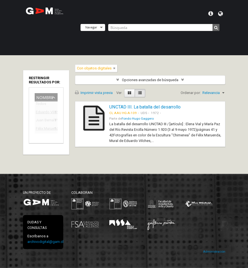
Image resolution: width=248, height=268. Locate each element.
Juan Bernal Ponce (42, 121)
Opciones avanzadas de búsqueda (150, 80)
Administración (214, 251)
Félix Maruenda (42, 129)
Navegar (91, 27)
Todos (41, 105)
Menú (211, 14)
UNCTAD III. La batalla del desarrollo (145, 107)
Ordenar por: (191, 93)
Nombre (44, 97)
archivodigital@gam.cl (45, 242)
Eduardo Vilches (42, 112)
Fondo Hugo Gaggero (138, 118)
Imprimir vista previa (94, 93)
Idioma (220, 14)
